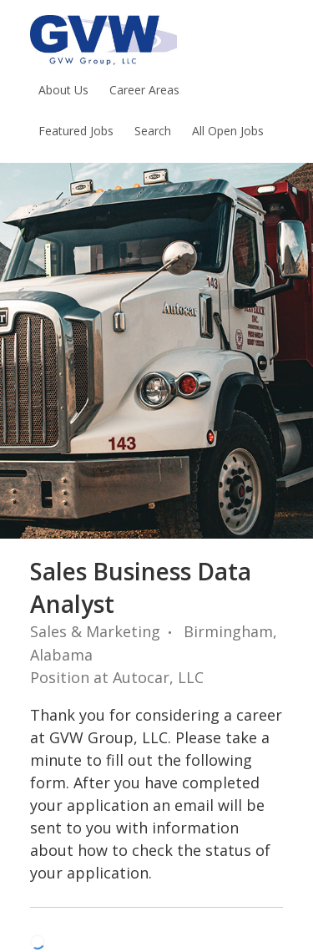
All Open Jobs (228, 131)
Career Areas (144, 90)
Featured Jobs (76, 131)
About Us (63, 90)
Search (152, 131)
